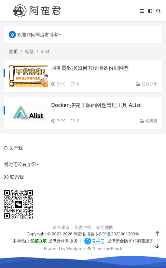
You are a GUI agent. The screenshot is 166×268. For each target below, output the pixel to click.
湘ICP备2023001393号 (118, 234)
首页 (13, 51)
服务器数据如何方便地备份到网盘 (90, 67)
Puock (116, 248)
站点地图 (104, 227)
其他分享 (146, 84)
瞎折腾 (148, 121)
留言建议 (61, 227)
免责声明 (83, 227)
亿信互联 (38, 241)
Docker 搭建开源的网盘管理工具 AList (96, 105)
